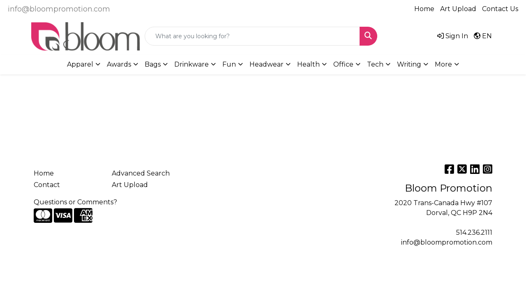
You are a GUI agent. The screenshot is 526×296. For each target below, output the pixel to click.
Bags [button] (153, 64)
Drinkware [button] (191, 64)
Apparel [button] (80, 64)
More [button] (443, 64)
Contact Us (500, 9)
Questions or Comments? (75, 202)
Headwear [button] (266, 64)
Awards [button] (119, 64)
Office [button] (343, 64)
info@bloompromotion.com (59, 9)
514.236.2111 (474, 232)
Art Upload (458, 9)
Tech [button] (375, 64)
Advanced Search (141, 173)
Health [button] (308, 64)
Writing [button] (409, 64)
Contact (47, 185)
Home (424, 9)
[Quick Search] (252, 36)
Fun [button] (229, 64)
